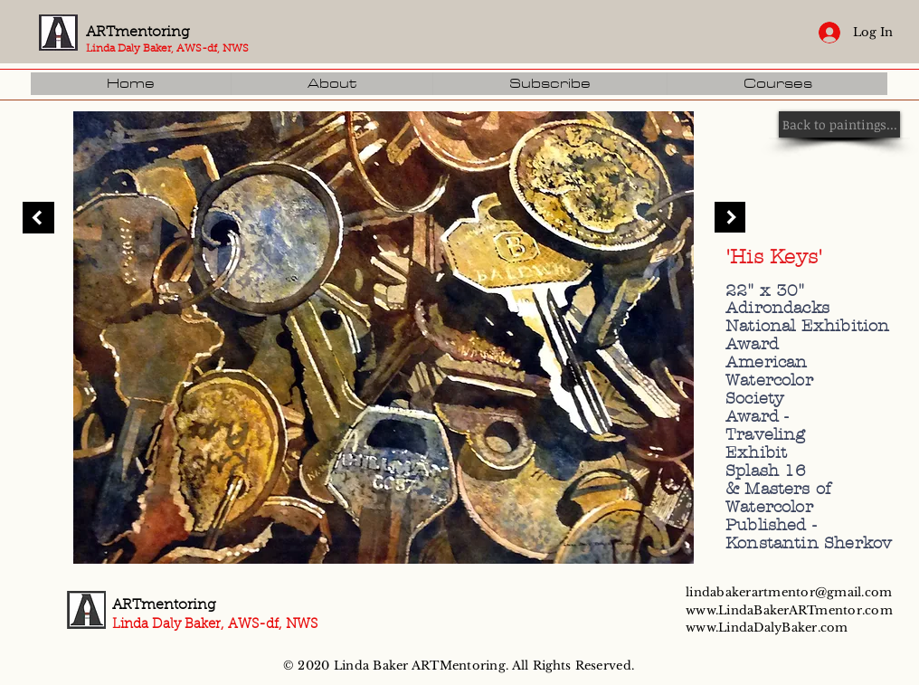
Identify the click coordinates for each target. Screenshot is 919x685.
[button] (777, 83)
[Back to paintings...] (839, 124)
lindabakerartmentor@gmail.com (789, 592)
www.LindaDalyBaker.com (767, 627)
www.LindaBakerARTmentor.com (789, 610)
